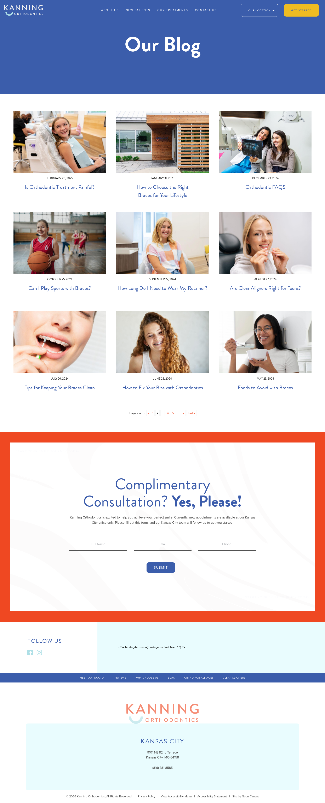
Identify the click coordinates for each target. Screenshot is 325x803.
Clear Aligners (234, 678)
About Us (110, 10)
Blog (171, 678)
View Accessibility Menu (176, 796)
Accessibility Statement (212, 796)
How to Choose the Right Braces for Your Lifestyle (163, 191)
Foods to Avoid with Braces (265, 387)
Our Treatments (172, 10)
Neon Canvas (250, 796)
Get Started (301, 10)
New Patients (138, 10)
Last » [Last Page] (191, 413)
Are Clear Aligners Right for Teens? (265, 288)
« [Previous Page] (148, 413)
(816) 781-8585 (162, 767)
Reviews (120, 678)
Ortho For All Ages (199, 678)
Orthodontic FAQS (265, 187)
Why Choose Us (147, 678)
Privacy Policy (146, 796)
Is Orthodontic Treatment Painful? (60, 187)
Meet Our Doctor (93, 678)
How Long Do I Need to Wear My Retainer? (162, 288)
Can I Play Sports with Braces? (59, 288)
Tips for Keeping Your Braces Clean (60, 387)
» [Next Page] (183, 413)
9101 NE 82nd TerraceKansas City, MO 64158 (162, 755)
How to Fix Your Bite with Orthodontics (162, 387)
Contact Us (206, 10)
